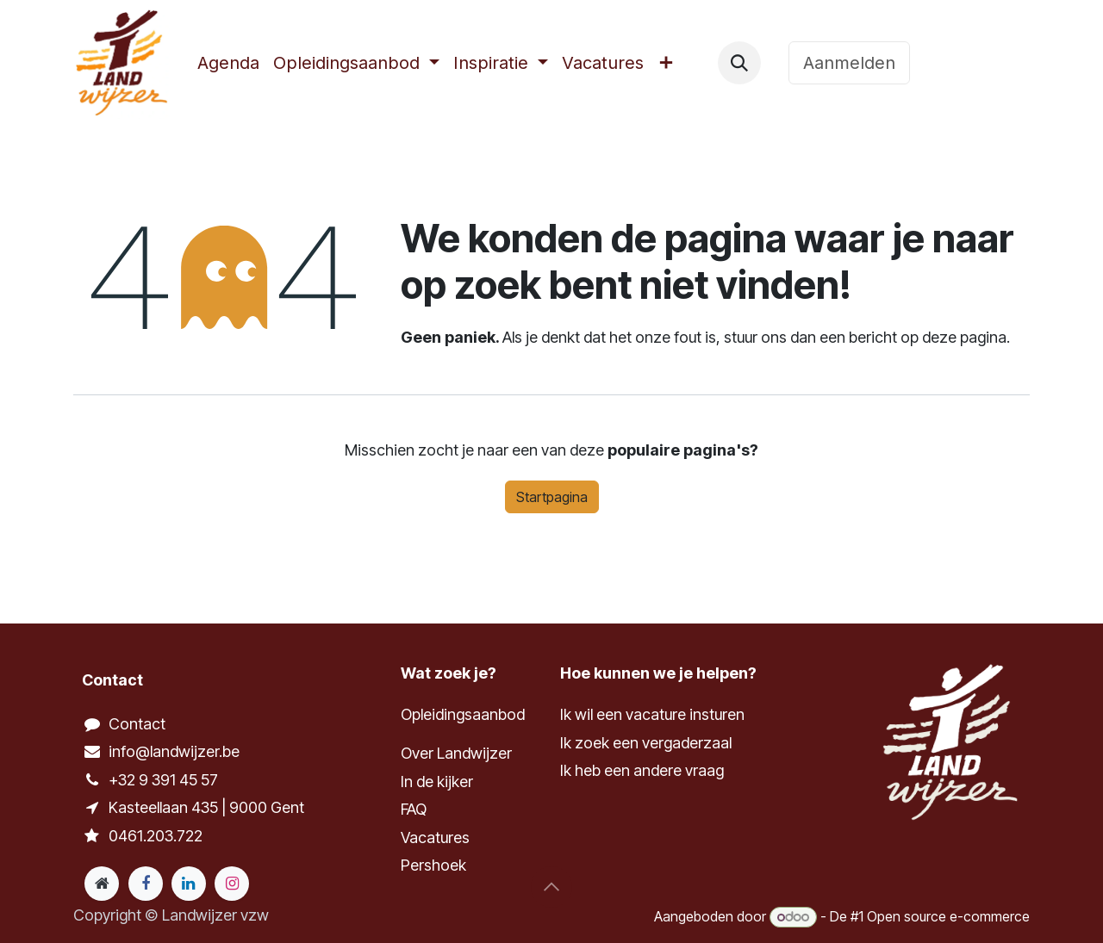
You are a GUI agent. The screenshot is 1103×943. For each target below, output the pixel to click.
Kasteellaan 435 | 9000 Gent (206, 807)
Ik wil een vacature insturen (652, 714)
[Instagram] (232, 883)
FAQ (414, 809)
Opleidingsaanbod (463, 714)
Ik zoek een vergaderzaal (647, 743)
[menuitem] (228, 62)
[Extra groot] (101, 883)
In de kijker (437, 781)
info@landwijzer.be (174, 751)
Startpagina (552, 497)
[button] (739, 62)
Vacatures (435, 837)
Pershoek (433, 865)
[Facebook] (145, 883)
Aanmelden (849, 63)
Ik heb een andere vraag (642, 770)
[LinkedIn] (188, 883)
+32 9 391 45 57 (163, 780)
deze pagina (964, 337)
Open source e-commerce (948, 916)
